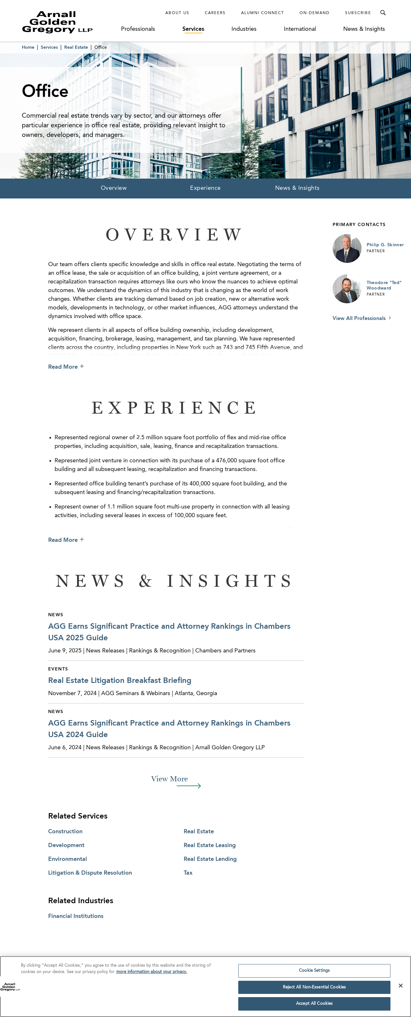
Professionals (138, 29)
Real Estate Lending (210, 859)
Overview (114, 188)
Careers (215, 13)
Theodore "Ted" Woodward (384, 286)
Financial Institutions (75, 916)
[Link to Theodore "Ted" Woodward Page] (347, 288)
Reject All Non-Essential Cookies (314, 990)
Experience (205, 188)
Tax (188, 873)
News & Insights (364, 29)
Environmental (67, 859)
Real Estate (76, 47)
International (300, 29)
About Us (177, 13)
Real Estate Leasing (210, 845)
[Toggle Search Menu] (382, 12)
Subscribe (358, 13)
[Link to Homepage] (69, 22)
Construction (65, 832)
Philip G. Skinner (385, 245)
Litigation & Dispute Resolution (90, 873)
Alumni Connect (262, 13)
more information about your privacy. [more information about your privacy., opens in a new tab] (151, 974)
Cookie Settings (314, 973)
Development (66, 845)
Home (28, 47)
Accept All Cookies (314, 1006)
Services (193, 29)
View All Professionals (360, 318)
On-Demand (315, 13)
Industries (244, 29)
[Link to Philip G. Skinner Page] (347, 248)
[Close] (401, 988)
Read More (63, 367)
